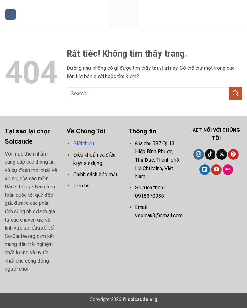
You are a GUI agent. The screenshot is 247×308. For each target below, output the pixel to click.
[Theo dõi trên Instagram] (198, 154)
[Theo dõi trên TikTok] (210, 154)
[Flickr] (228, 169)
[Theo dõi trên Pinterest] (233, 154)
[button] (10, 14)
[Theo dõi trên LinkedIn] (204, 169)
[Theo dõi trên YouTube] (216, 169)
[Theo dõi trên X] (221, 154)
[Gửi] (235, 93)
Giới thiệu (83, 143)
